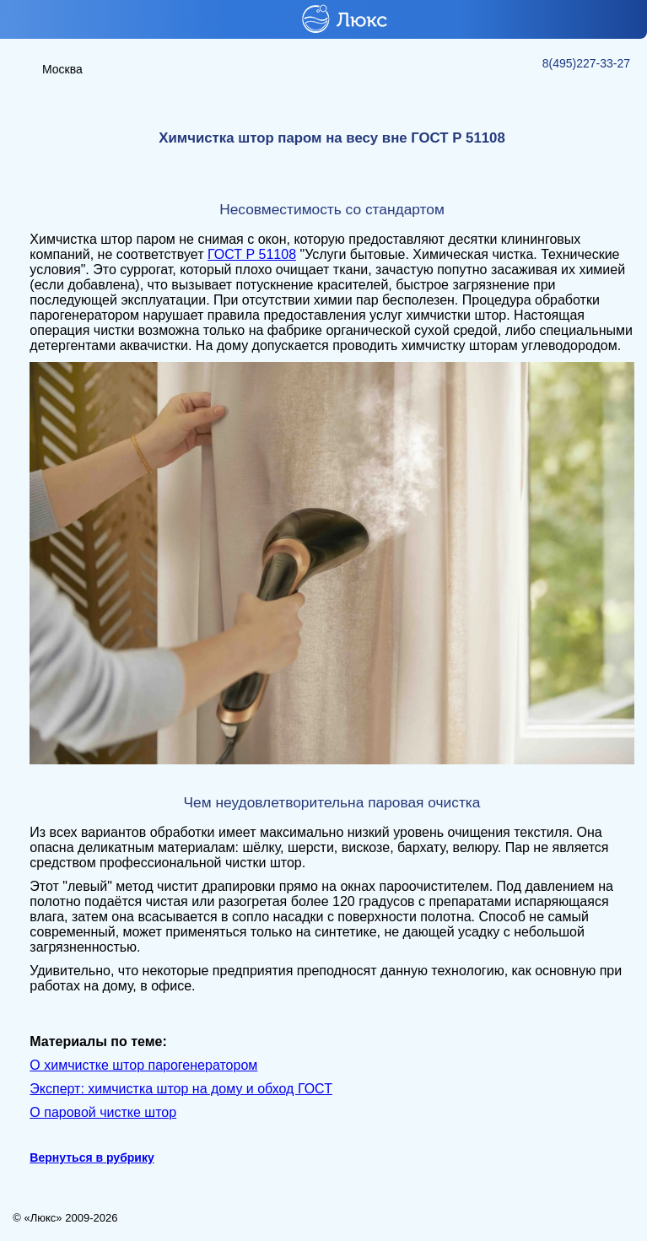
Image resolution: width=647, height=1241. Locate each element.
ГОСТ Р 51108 (252, 254)
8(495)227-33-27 (586, 63)
